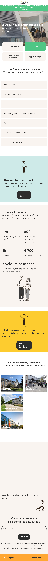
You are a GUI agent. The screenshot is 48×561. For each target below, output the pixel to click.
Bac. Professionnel (11, 104)
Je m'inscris (24, 537)
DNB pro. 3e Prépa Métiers (15, 133)
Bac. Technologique (12, 94)
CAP (5, 123)
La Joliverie (24, 2)
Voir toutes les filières (23, 345)
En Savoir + (23, 195)
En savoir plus (24, 9)
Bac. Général (9, 85)
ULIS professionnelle (13, 142)
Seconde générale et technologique (19, 113)
